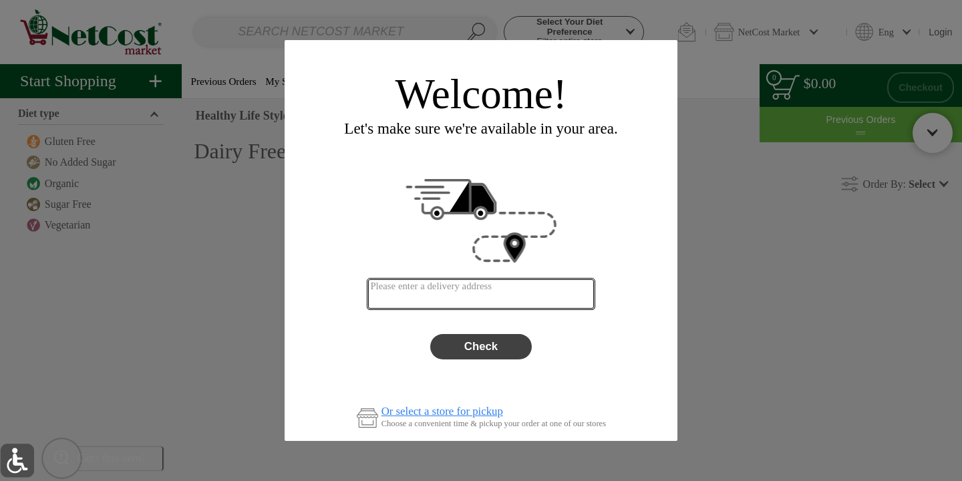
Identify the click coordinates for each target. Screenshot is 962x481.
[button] (17, 461)
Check (481, 346)
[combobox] (481, 294)
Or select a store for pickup (442, 412)
